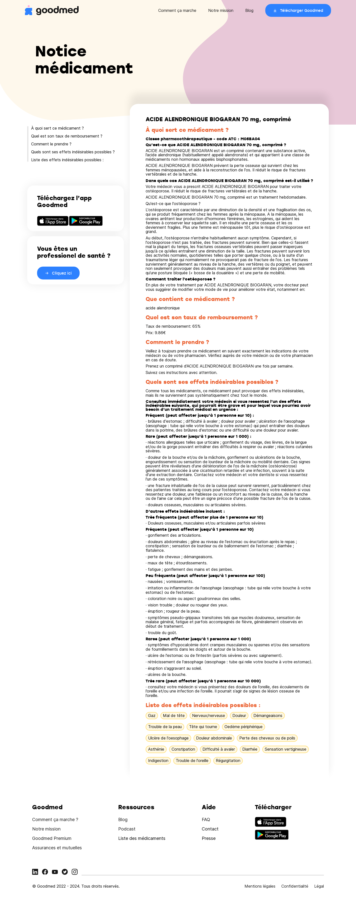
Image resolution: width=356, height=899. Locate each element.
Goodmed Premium (51, 838)
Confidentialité (294, 886)
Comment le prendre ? (51, 144)
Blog (249, 10)
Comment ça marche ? (55, 819)
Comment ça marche (177, 10)
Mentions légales (260, 886)
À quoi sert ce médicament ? (57, 128)
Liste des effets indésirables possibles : (67, 160)
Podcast (126, 828)
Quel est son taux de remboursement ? (66, 136)
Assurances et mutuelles (57, 847)
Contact (210, 828)
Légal (319, 886)
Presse (209, 838)
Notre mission (220, 10)
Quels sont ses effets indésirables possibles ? (73, 152)
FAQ (206, 819)
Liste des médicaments (141, 838)
